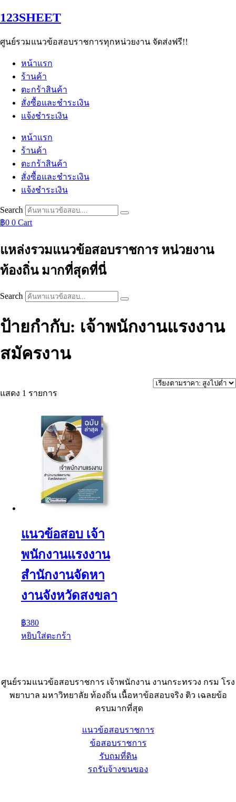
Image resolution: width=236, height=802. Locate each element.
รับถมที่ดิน (118, 756)
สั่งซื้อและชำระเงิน (55, 102)
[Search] (124, 212)
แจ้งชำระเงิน (44, 115)
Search (11, 209)
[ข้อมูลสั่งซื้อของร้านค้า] (194, 383)
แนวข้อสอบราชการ (118, 729)
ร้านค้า (34, 76)
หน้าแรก (37, 63)
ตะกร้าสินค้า (44, 89)
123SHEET (30, 17)
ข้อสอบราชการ (118, 742)
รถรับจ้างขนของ (118, 769)
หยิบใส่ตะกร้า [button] (46, 635)
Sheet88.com (22, 788)
